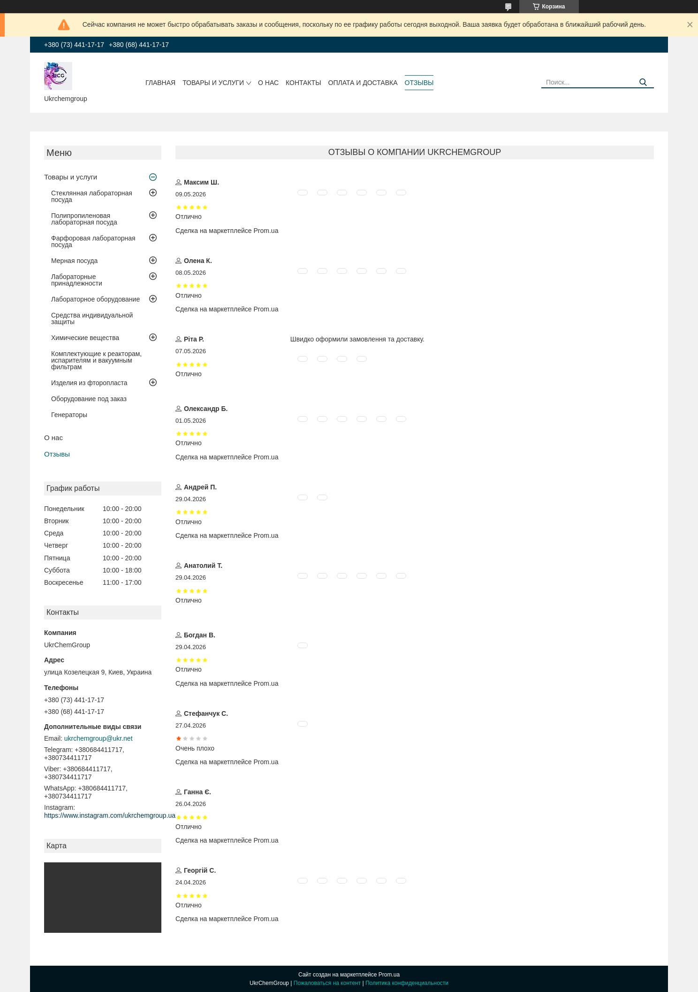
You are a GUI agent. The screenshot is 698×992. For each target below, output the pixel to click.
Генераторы (69, 414)
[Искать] (643, 82)
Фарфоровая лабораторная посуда (93, 241)
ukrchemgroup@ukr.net (98, 738)
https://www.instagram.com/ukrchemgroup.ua (109, 815)
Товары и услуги (213, 82)
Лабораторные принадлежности (76, 280)
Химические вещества (85, 337)
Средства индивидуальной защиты (92, 318)
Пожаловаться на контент (327, 983)
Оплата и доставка (363, 82)
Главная (160, 82)
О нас (268, 82)
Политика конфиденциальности (406, 983)
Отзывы (419, 82)
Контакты (303, 82)
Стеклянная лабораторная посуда (91, 196)
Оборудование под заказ (89, 399)
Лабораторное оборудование (95, 299)
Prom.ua (389, 974)
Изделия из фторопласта (89, 383)
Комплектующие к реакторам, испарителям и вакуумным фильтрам (96, 360)
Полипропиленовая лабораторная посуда (84, 219)
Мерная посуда (74, 260)
